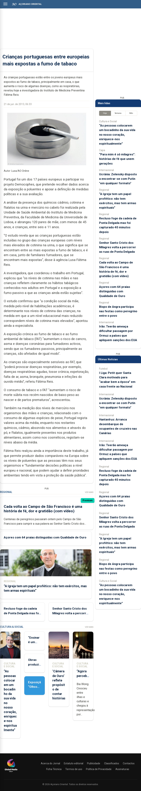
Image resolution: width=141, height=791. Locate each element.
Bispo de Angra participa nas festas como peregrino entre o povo (118, 311)
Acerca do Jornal (50, 763)
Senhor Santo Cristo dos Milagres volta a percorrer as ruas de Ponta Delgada (70, 613)
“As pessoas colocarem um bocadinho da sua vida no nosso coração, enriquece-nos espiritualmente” (117, 134)
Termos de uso (73, 769)
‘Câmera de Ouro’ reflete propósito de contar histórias (58, 684)
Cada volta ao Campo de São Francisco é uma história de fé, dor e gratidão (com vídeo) (43, 508)
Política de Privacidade (99, 769)
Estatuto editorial (73, 763)
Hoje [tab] (105, 113)
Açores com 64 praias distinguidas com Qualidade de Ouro (45, 537)
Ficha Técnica (54, 769)
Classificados (111, 763)
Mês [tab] (131, 113)
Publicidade (93, 763)
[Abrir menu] (5, 4)
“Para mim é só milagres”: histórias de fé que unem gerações (117, 159)
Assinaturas (122, 769)
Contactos (129, 763)
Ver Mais (89, 492)
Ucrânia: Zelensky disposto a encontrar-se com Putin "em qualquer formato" (118, 178)
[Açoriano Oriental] (11, 772)
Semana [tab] (118, 113)
